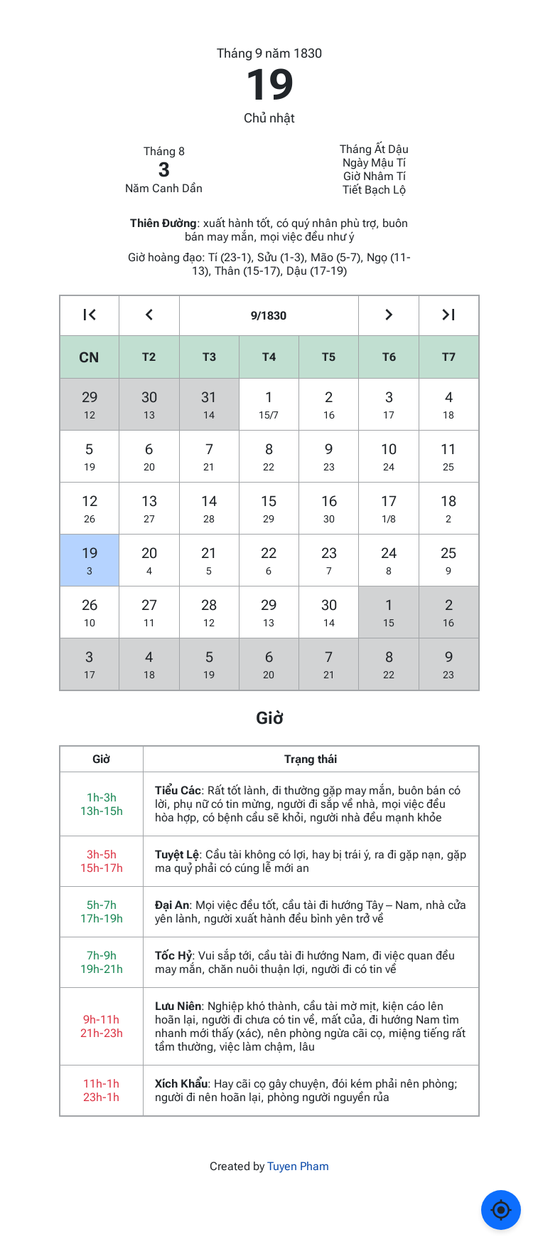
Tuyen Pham (298, 1166)
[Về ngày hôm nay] (501, 1210)
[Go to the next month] (388, 315)
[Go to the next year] (448, 315)
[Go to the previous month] (148, 315)
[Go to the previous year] (89, 315)
